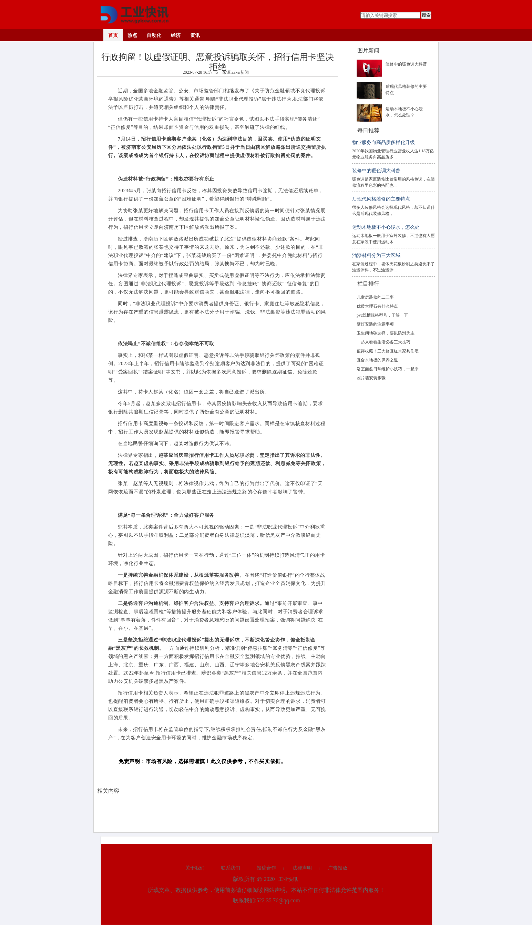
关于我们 (195, 868)
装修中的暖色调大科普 (406, 64)
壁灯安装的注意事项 (375, 324)
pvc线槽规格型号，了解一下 (382, 315)
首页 (113, 35)
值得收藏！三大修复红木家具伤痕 (388, 351)
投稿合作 (266, 868)
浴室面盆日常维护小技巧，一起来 (388, 369)
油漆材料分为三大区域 (376, 255)
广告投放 (337, 868)
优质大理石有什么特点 (377, 306)
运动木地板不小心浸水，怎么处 (386, 227)
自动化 (154, 35)
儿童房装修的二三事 (375, 297)
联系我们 (230, 868)
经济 (176, 35)
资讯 (195, 35)
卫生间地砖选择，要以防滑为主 (386, 333)
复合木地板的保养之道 (377, 360)
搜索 (426, 15)
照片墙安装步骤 (371, 378)
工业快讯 (288, 879)
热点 (132, 35)
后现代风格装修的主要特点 (381, 199)
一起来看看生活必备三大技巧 (383, 342)
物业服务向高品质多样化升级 (383, 142)
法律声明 (302, 868)
